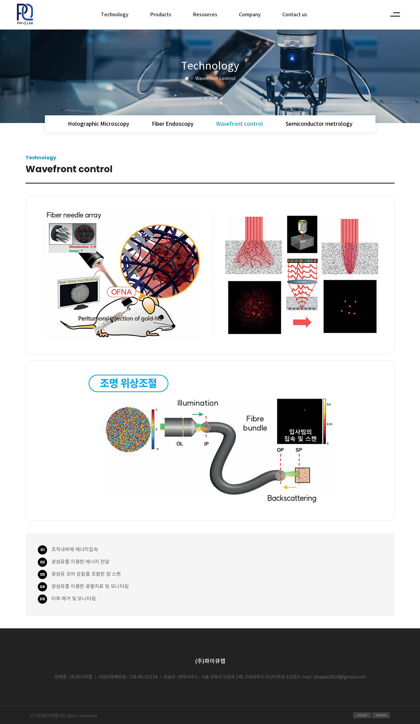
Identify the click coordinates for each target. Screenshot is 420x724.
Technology (115, 15)
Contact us (294, 15)
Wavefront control (239, 124)
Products (160, 15)
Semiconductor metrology (319, 124)
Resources (205, 15)
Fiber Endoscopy (172, 124)
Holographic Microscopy (98, 124)
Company (250, 15)
